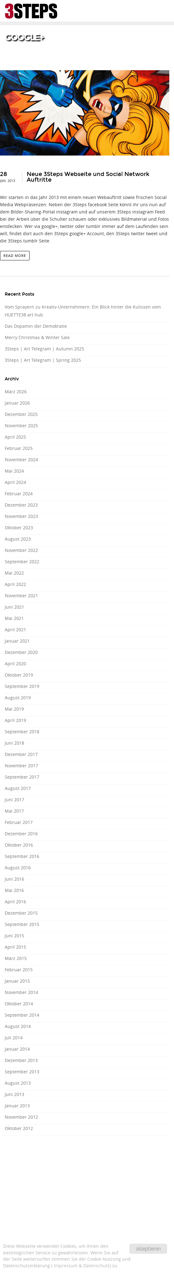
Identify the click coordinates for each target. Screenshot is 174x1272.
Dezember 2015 (21, 913)
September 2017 (22, 777)
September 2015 (22, 924)
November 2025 (21, 426)
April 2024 (15, 482)
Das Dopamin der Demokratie (36, 326)
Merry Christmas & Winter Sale (37, 337)
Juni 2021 (14, 607)
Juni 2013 (14, 1094)
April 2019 (15, 720)
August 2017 (18, 788)
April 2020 (15, 664)
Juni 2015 (14, 936)
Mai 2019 (14, 709)
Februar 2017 (19, 822)
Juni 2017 (14, 800)
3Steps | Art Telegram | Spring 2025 (43, 360)
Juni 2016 (14, 879)
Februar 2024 (19, 494)
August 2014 (18, 1026)
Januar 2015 (17, 981)
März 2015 (16, 958)
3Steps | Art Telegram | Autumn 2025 (44, 349)
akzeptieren (148, 1248)
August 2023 (18, 539)
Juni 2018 (14, 743)
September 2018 (22, 732)
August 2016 (18, 868)
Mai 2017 (14, 811)
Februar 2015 (19, 970)
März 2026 (16, 392)
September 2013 (22, 1072)
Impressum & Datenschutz (82, 1266)
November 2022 (21, 550)
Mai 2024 (14, 471)
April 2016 (15, 902)
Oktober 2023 (19, 528)
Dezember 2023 (21, 505)
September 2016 (22, 856)
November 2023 (21, 516)
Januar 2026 (17, 403)
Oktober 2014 (19, 1004)
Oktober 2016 (19, 845)
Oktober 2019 (19, 675)
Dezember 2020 (21, 652)
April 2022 (15, 584)
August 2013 (18, 1083)
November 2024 (21, 460)
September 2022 (22, 562)
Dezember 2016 (21, 834)
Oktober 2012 (19, 1128)
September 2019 (22, 686)
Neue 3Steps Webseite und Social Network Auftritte (88, 177)
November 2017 (21, 766)
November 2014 (21, 992)
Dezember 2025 (21, 414)
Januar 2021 (17, 641)
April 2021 (15, 630)
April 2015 (15, 947)
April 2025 (15, 437)
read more (14, 255)
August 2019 (18, 698)
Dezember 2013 (21, 1060)
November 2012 (21, 1117)
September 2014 (22, 1015)
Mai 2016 (14, 890)
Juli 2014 (14, 1038)
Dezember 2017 (21, 754)
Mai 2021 (14, 618)
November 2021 (21, 596)
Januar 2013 (17, 1106)
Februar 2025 (19, 448)
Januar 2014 (17, 1049)
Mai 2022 (14, 573)
